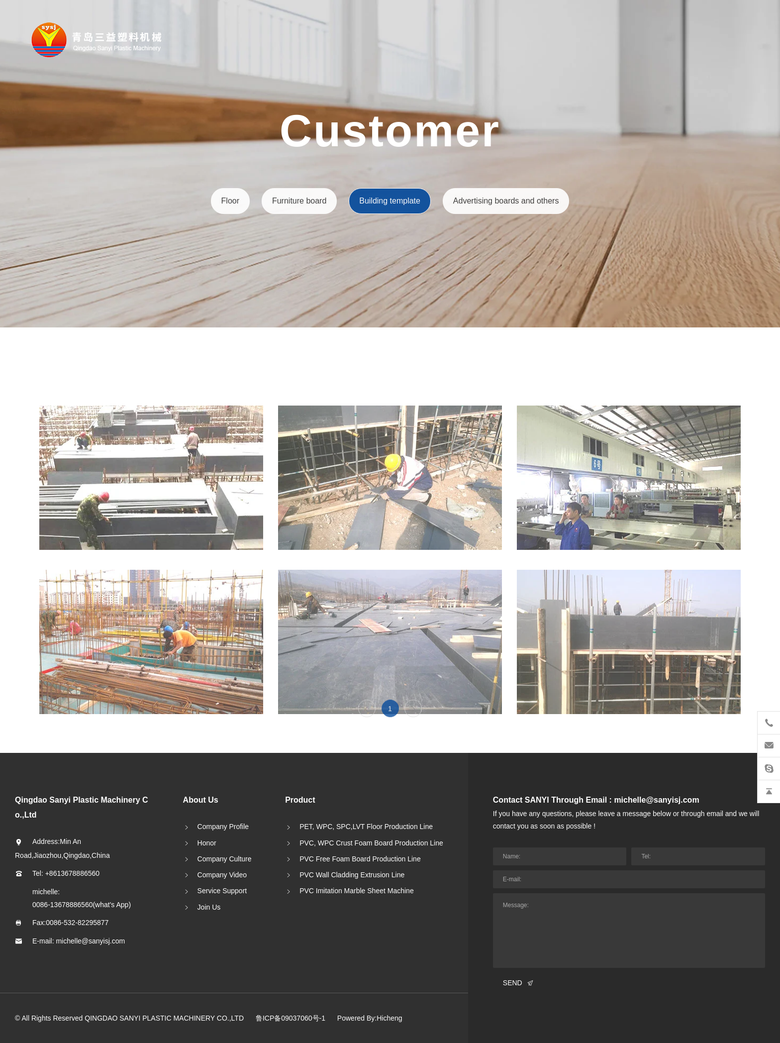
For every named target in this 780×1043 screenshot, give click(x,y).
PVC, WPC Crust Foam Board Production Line (371, 843)
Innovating (51, 222)
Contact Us (52, 250)
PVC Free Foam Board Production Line (360, 859)
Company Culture (224, 859)
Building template (389, 201)
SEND (512, 983)
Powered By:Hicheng (369, 1018)
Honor (206, 843)
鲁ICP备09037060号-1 (290, 1018)
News (41, 167)
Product (46, 139)
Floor (231, 201)
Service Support (222, 891)
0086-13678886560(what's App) (81, 905)
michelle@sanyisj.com (90, 941)
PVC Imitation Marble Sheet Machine (356, 891)
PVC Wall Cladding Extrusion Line (351, 875)
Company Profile (223, 827)
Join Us (209, 907)
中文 (54, 278)
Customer (50, 195)
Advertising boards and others (505, 201)
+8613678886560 (72, 873)
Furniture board (300, 201)
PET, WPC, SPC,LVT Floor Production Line (366, 827)
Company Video (222, 875)
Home (42, 83)
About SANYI (56, 111)
